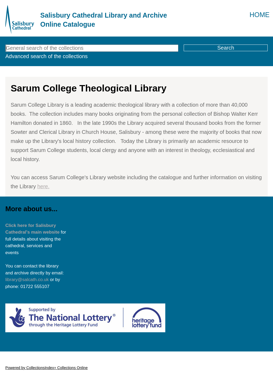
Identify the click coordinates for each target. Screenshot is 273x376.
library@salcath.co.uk (27, 279)
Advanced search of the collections (46, 56)
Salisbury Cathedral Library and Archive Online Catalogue (103, 19)
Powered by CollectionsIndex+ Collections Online (46, 368)
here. (43, 186)
